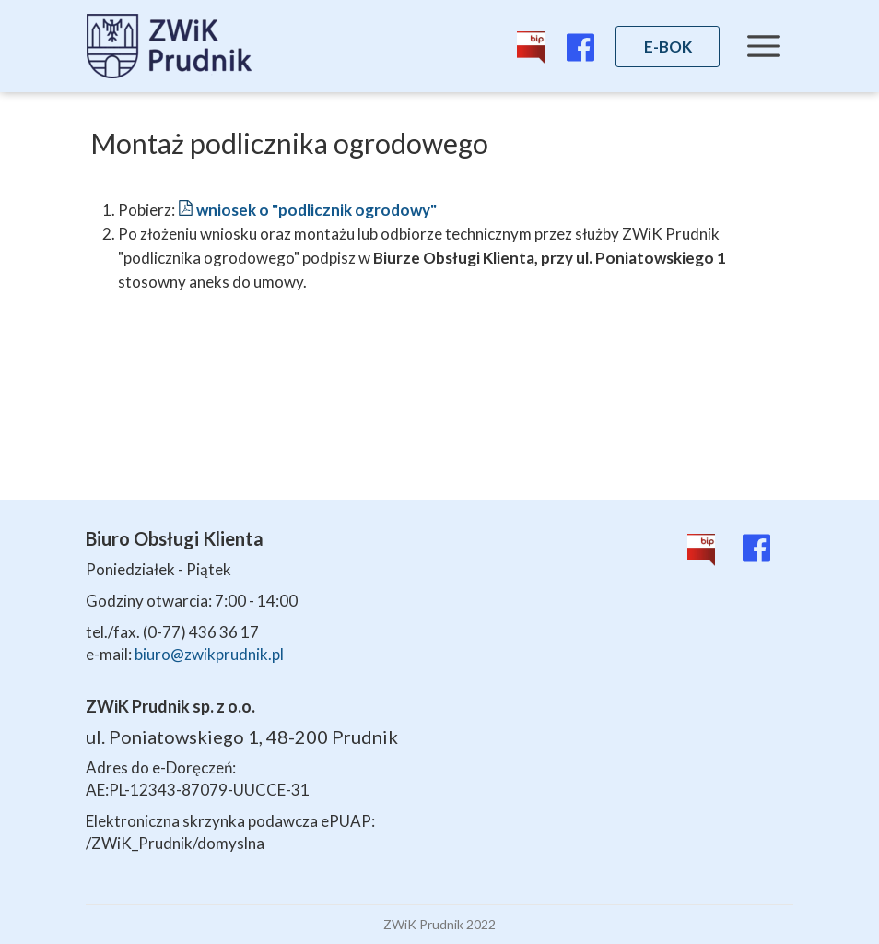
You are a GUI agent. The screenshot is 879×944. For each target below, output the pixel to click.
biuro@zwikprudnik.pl (209, 654)
